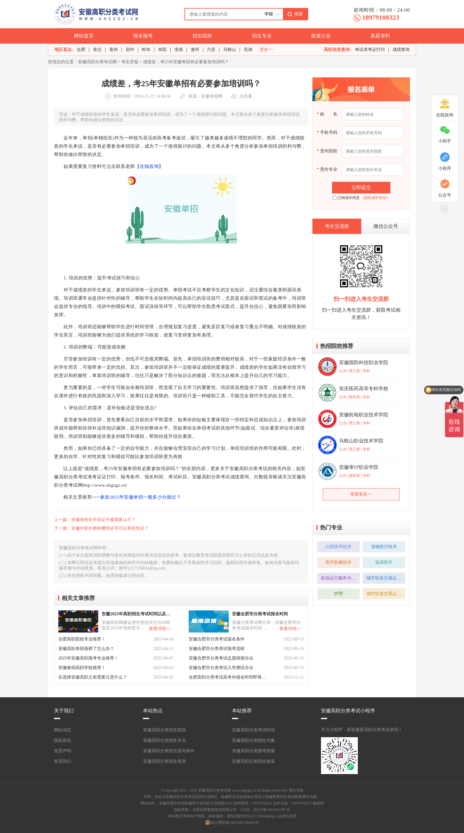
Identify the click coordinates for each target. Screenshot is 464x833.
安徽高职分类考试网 (97, 62)
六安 (211, 49)
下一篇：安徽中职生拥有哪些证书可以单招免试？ (101, 528)
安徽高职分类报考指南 (253, 751)
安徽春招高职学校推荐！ (82, 667)
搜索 (298, 13)
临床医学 (383, 562)
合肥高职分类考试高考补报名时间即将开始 (228, 677)
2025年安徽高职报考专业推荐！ (88, 658)
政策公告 (321, 35)
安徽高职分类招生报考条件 (169, 751)
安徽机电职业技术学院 (363, 414)
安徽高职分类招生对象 (253, 740)
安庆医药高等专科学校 (363, 388)
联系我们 (62, 761)
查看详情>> (160, 628)
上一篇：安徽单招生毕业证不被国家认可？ (95, 519)
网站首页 (84, 35)
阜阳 (162, 49)
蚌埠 (146, 49)
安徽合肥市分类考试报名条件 (217, 639)
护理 (338, 593)
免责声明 (62, 751)
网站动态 (62, 730)
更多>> (266, 50)
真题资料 (380, 35)
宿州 (130, 49)
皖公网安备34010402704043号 (235, 822)
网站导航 (296, 790)
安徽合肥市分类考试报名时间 (260, 614)
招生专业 (262, 35)
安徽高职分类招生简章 (164, 761)
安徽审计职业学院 (358, 467)
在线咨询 (149, 166)
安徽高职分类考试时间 (253, 730)
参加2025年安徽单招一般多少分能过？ (140, 497)
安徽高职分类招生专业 (164, 740)
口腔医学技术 (338, 546)
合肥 (81, 49)
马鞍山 (229, 49)
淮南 (178, 49)
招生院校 (202, 35)
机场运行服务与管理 (340, 578)
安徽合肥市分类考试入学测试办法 (221, 667)
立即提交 (361, 187)
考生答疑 (129, 62)
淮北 (97, 49)
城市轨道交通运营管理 (385, 578)
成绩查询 (401, 49)
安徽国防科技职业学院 (363, 362)
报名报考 (143, 35)
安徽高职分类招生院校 (164, 730)
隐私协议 (62, 740)
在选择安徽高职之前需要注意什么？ (92, 677)
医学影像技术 (338, 562)
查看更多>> (361, 494)
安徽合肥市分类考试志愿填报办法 (221, 658)
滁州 (195, 49)
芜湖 (248, 49)
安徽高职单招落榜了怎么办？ (86, 648)
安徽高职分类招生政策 (253, 761)
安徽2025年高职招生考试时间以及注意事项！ (137, 614)
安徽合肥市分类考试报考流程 (217, 648)
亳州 (113, 49)
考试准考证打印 (370, 49)
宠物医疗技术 (384, 546)
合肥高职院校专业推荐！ (82, 639)
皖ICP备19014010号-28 (271, 810)
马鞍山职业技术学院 (361, 440)
